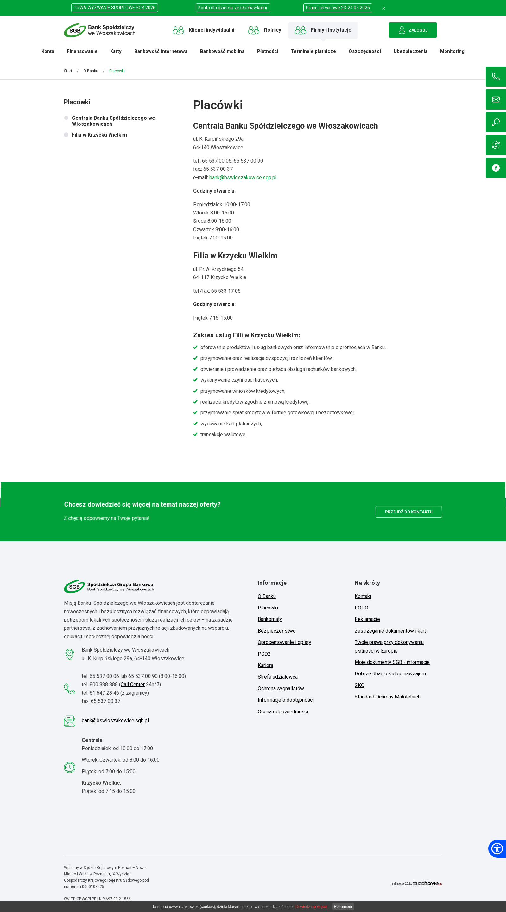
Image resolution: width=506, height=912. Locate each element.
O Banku (90, 71)
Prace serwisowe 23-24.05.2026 (338, 7)
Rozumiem (343, 906)
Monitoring (451, 54)
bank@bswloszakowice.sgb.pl (242, 176)
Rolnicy (264, 30)
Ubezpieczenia (408, 54)
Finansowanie (81, 54)
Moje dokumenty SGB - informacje (392, 662)
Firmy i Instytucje (323, 30)
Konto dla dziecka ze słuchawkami (233, 7)
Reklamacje (367, 619)
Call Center (133, 684)
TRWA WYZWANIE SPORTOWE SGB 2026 (114, 7)
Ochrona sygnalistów (281, 689)
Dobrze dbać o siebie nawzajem (390, 674)
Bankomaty (270, 619)
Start (68, 71)
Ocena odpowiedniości (283, 712)
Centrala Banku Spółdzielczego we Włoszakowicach (113, 121)
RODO (361, 608)
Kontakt (363, 596)
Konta (46, 54)
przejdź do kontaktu (409, 511)
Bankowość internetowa (159, 54)
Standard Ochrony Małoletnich (388, 697)
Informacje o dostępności (286, 700)
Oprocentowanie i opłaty (284, 642)
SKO (359, 685)
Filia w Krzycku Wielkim (99, 135)
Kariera (265, 665)
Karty (114, 54)
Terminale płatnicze (312, 54)
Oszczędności (363, 54)
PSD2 (264, 654)
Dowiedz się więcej (311, 906)
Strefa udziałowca (278, 677)
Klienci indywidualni (203, 30)
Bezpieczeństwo (277, 631)
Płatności (266, 54)
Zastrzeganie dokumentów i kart (390, 631)
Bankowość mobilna (220, 54)
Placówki (268, 608)
